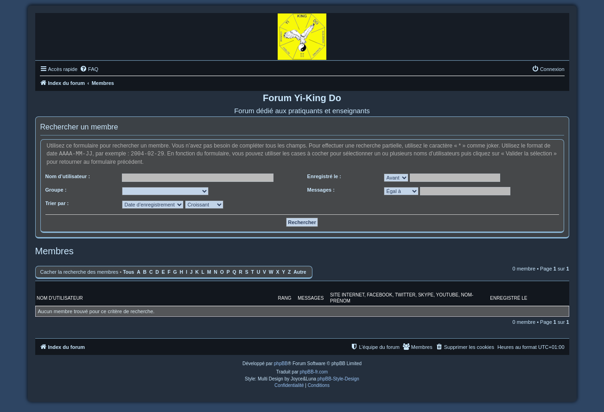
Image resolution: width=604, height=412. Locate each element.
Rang (285, 297)
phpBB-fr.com (314, 371)
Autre (299, 271)
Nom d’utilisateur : (67, 176)
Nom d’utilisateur (60, 297)
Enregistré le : (324, 176)
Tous (128, 271)
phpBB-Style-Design (338, 378)
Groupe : (56, 189)
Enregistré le (508, 297)
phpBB (281, 363)
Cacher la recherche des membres (79, 271)
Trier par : (57, 203)
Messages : (321, 189)
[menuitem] (89, 69)
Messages (311, 297)
